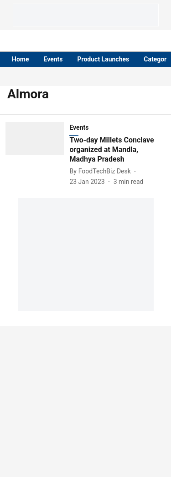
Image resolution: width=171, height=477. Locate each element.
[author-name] (101, 171)
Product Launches (104, 59)
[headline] (117, 150)
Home (20, 59)
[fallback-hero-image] (37, 154)
